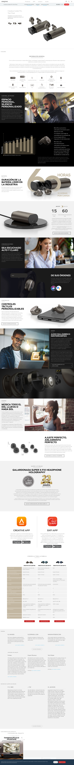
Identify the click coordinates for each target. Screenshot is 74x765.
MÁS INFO (55, 762)
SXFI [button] (34, 1)
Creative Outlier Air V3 (44, 565)
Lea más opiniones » (37, 649)
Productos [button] (27, 1)
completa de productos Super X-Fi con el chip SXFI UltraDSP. (37, 500)
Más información (29, 621)
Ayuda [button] (46, 1)
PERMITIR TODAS (62, 762)
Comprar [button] (40, 1)
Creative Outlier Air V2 (59, 565)
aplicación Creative (42, 162)
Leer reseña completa (19, 645)
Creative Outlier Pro (29, 565)
